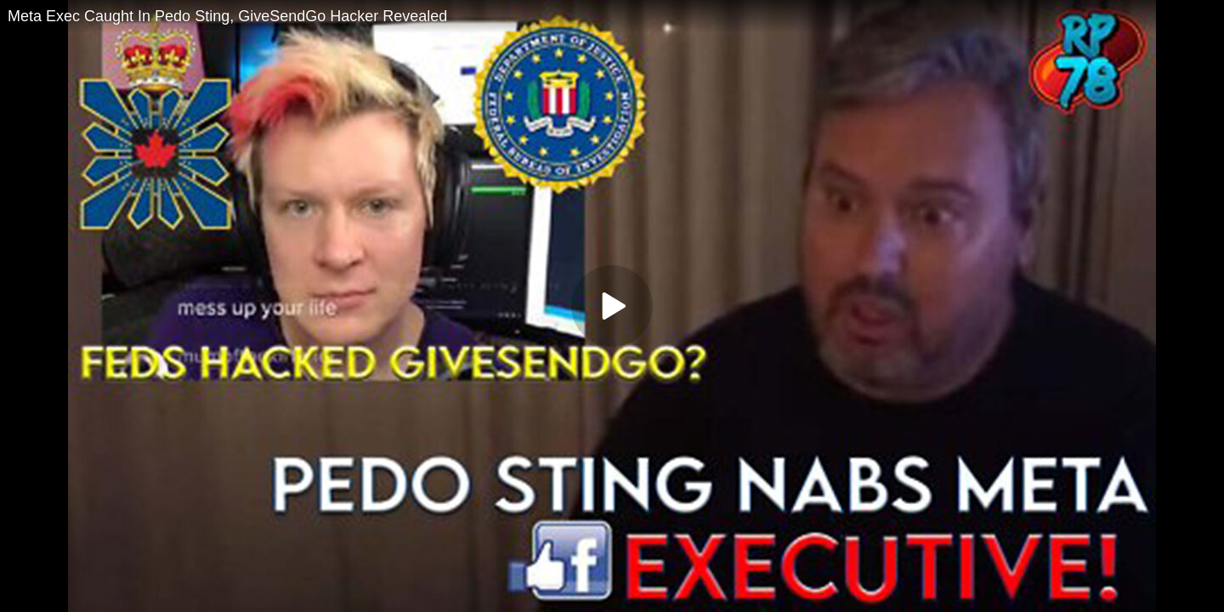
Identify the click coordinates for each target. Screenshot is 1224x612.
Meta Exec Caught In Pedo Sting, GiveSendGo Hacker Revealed (227, 16)
